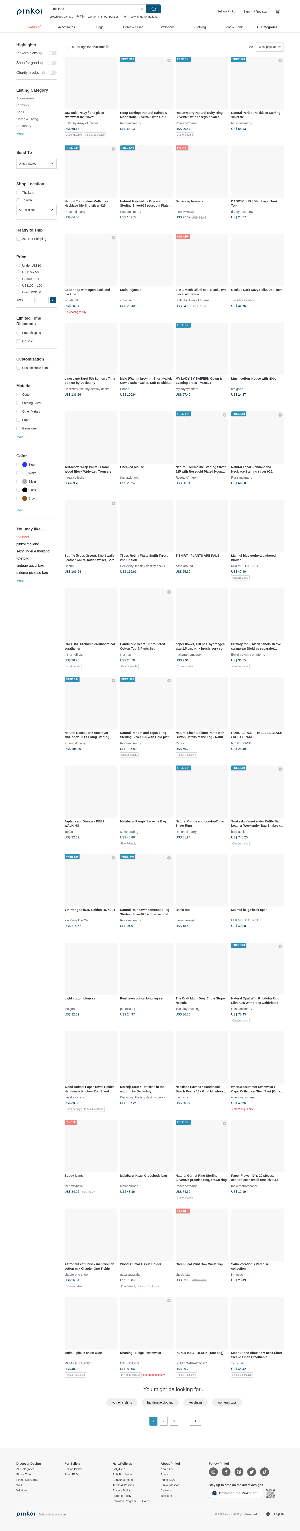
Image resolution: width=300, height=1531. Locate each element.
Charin (124, 389)
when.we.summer (243, 1097)
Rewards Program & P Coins (131, 1501)
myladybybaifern (187, 389)
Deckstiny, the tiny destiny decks (87, 389)
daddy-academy (242, 211)
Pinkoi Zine (23, 1474)
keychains (195, 1402)
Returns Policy (122, 1495)
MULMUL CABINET (245, 566)
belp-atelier (239, 831)
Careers (166, 1490)
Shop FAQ (71, 1474)
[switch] (36, 53)
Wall (19, 1485)
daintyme (182, 1097)
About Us (167, 1469)
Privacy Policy (122, 1490)
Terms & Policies (123, 1485)
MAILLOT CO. (130, 1363)
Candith (181, 743)
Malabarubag (129, 831)
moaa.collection (75, 477)
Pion (124, 16)
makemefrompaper (189, 654)
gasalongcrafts (75, 1097)
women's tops (227, 1402)
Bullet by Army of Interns (81, 123)
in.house (126, 300)
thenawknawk (185, 211)
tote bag (22, 558)
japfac (69, 831)
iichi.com (166, 1495)
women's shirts (122, 1402)
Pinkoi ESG (168, 1479)
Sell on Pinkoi (226, 11)
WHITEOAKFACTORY (191, 1363)
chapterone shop (76, 1274)
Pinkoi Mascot (170, 1485)
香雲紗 (80, 16)
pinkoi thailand (27, 544)
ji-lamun (125, 654)
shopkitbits (183, 1274)
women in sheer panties (103, 16)
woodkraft (71, 300)
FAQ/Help (119, 1469)
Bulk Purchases (123, 1474)
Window (21, 1490)
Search (153, 9)
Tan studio (238, 1363)
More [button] (20, 133)
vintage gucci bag (30, 565)
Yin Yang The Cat (77, 920)
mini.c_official (74, 654)
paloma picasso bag (32, 572)
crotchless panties (61, 16)
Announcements (123, 1479)
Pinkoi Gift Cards (27, 1479)
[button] (53, 300)
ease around (184, 566)
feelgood (237, 389)
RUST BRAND (241, 743)
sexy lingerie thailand (144, 16)
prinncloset (127, 1009)
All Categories (25, 1469)
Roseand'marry (130, 123)
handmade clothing (160, 1402)
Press (164, 1474)
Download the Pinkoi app (235, 1493)
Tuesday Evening (243, 300)
